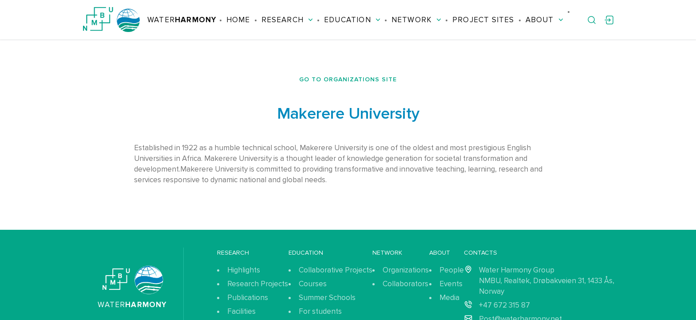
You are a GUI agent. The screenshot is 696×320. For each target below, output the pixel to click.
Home (238, 19)
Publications (247, 297)
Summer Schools (327, 297)
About (544, 19)
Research (287, 19)
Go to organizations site (348, 79)
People (451, 270)
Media (449, 297)
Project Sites (483, 19)
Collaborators (405, 283)
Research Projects (257, 283)
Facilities (241, 311)
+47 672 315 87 (504, 305)
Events (451, 283)
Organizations (406, 270)
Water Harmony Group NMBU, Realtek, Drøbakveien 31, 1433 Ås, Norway (546, 280)
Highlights (243, 270)
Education (352, 19)
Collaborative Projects (335, 270)
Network (416, 19)
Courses (313, 283)
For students (320, 311)
